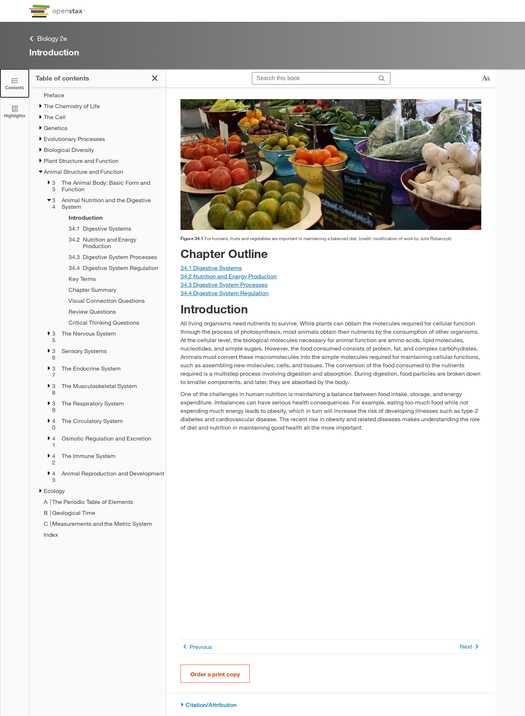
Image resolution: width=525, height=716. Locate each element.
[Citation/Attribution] (330, 704)
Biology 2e (48, 38)
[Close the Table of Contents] (14, 83)
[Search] (382, 78)
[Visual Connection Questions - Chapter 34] (108, 300)
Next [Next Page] (470, 646)
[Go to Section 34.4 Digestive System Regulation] (224, 292)
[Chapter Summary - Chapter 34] (108, 289)
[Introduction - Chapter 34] (108, 217)
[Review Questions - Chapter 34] (108, 311)
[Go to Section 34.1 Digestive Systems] (211, 267)
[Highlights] (14, 111)
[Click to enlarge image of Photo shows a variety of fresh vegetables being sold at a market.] (330, 164)
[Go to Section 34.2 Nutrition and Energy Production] (228, 276)
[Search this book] (313, 78)
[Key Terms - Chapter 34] (108, 278)
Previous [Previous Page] (196, 646)
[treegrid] (97, 315)
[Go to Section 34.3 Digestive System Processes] (224, 284)
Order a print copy (215, 673)
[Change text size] (486, 78)
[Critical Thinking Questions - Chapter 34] (108, 322)
